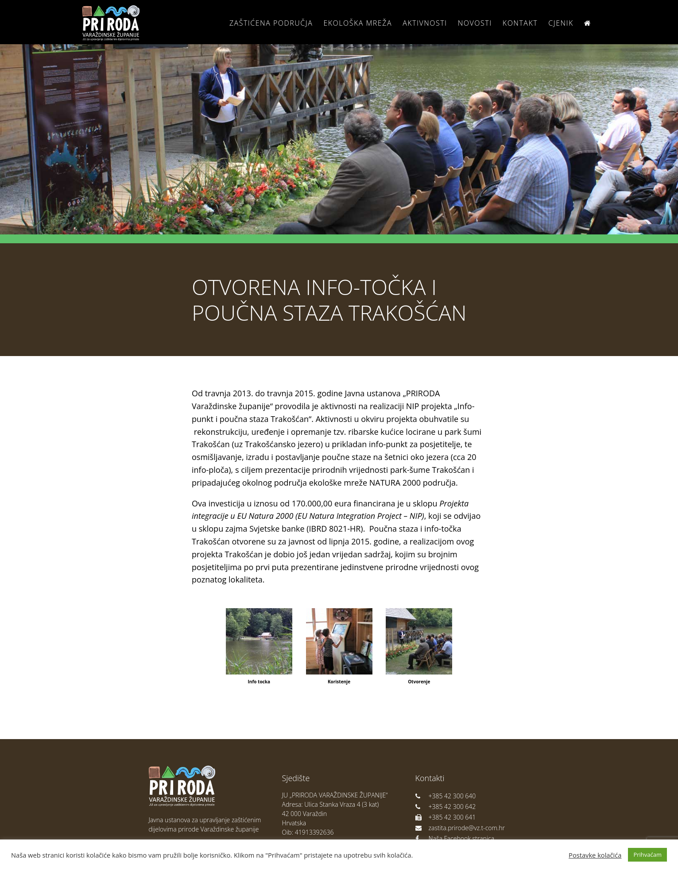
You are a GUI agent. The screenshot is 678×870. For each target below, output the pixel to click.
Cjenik (560, 23)
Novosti (475, 23)
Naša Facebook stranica (455, 838)
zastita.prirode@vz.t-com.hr (460, 828)
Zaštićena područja (271, 23)
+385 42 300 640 (445, 796)
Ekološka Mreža (357, 23)
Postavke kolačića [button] (595, 855)
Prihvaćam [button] (647, 855)
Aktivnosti (425, 23)
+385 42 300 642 (445, 806)
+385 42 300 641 (445, 817)
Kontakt (520, 23)
